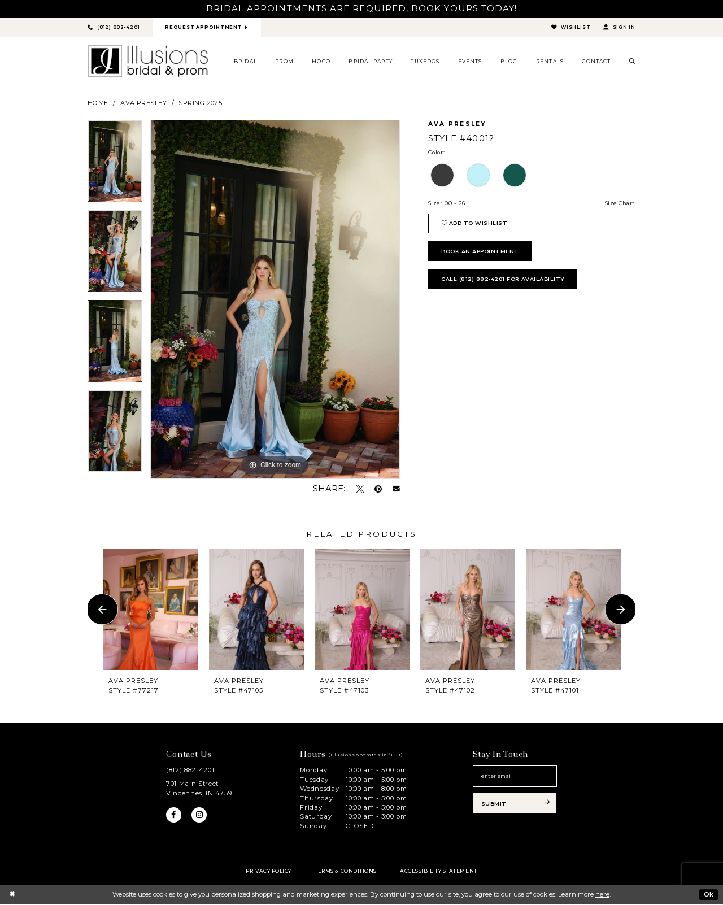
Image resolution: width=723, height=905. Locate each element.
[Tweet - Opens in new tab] (360, 489)
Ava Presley (143, 103)
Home (98, 103)
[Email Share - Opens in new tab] (396, 489)
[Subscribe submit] (515, 805)
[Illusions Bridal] (148, 61)
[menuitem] (245, 61)
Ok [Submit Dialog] (708, 894)
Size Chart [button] (619, 204)
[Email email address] (515, 777)
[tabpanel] (115, 165)
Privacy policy (268, 871)
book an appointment (482, 253)
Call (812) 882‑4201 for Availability (505, 282)
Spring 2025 (200, 103)
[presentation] (150, 610)
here (602, 895)
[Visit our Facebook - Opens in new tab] (174, 816)
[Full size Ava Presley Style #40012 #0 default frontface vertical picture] (275, 300)
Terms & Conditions (346, 871)
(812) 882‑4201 (190, 771)
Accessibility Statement (438, 871)
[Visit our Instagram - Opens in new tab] (200, 816)
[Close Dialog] (12, 894)
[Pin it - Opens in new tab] (378, 489)
